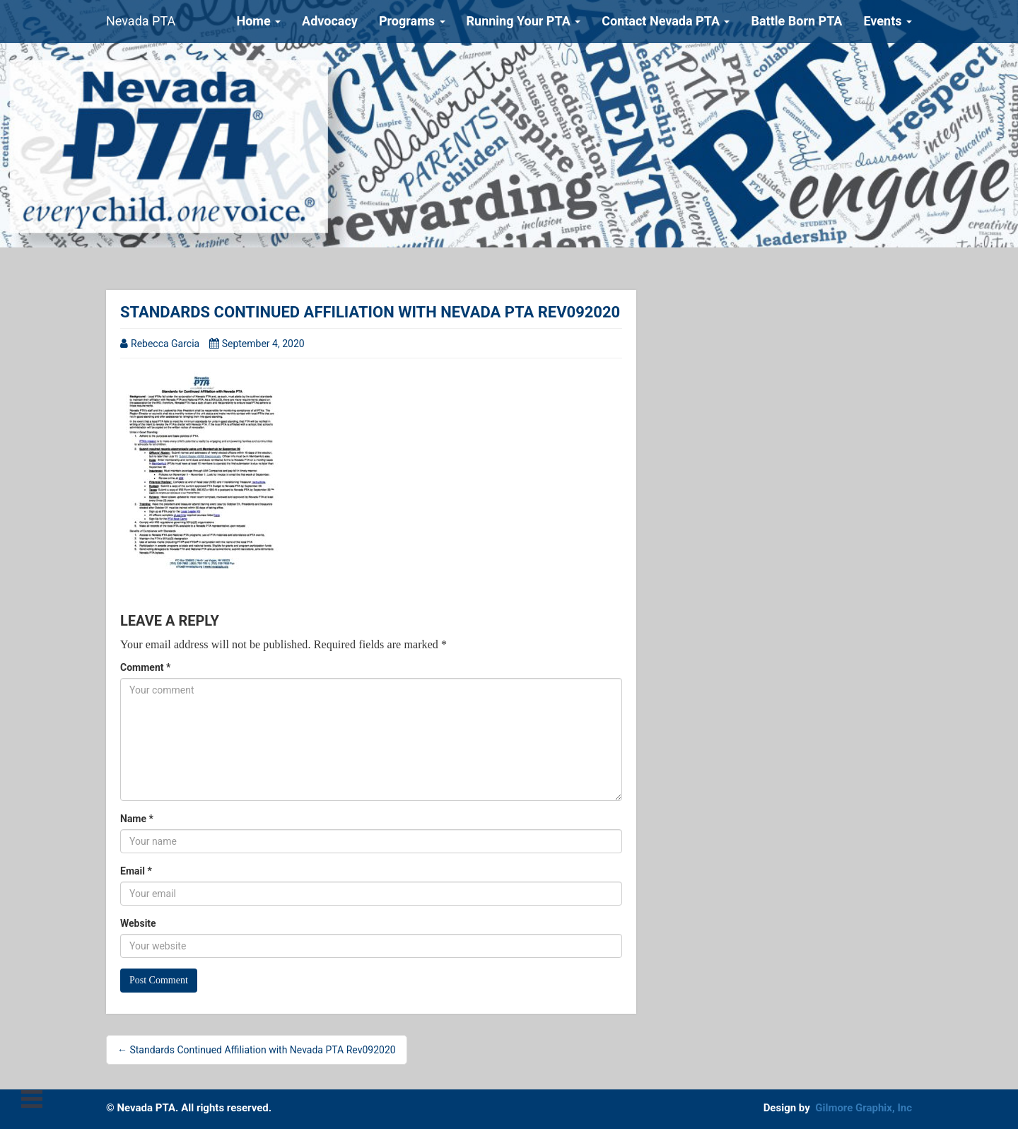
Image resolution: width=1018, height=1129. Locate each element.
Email (136, 871)
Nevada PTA (140, 20)
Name (136, 818)
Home (258, 20)
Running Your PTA (524, 20)
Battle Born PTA (796, 20)
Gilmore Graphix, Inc (863, 1107)
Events (887, 20)
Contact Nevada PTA (666, 20)
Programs (412, 20)
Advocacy (330, 20)
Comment (145, 667)
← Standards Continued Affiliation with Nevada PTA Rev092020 (256, 1049)
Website (138, 923)
